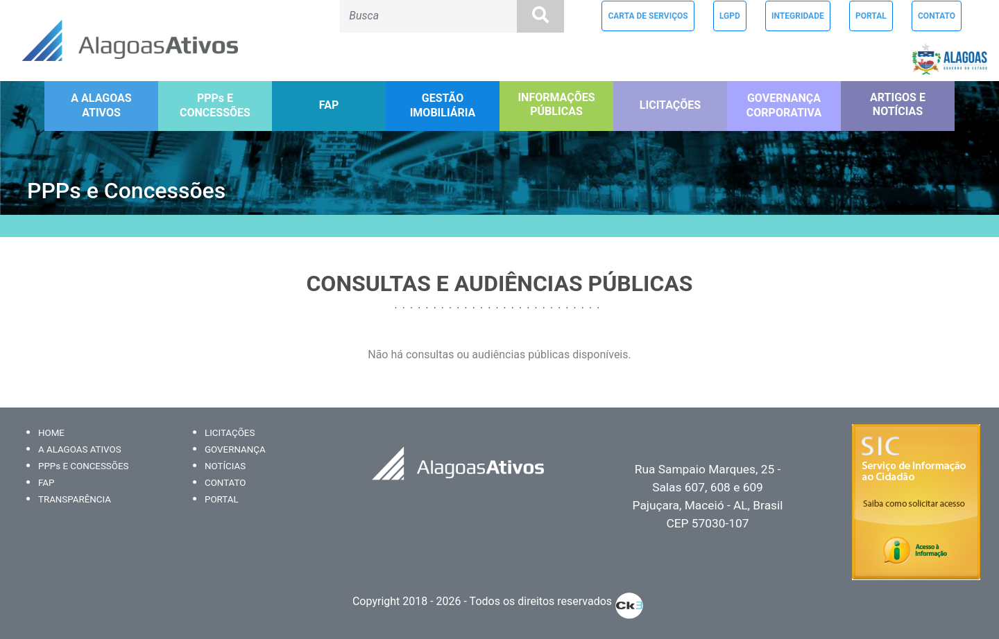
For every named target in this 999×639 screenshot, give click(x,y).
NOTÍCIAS (225, 466)
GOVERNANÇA (235, 449)
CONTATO (936, 16)
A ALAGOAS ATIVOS (101, 105)
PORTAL (871, 16)
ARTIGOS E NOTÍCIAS (897, 105)
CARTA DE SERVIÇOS (648, 16)
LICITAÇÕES (670, 105)
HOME (51, 433)
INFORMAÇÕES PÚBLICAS (556, 105)
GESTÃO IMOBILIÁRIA (443, 105)
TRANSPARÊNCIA (74, 499)
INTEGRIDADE (797, 16)
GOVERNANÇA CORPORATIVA (783, 105)
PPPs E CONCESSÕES (215, 105)
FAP (329, 105)
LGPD (729, 16)
